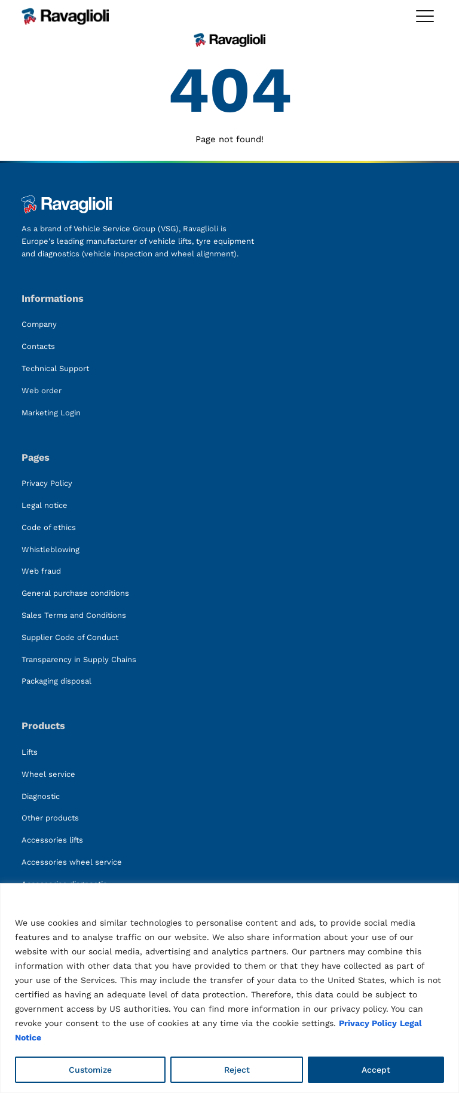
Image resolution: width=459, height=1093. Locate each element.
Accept (376, 1069)
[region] (229, 988)
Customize (90, 1069)
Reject (237, 1069)
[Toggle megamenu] (424, 16)
